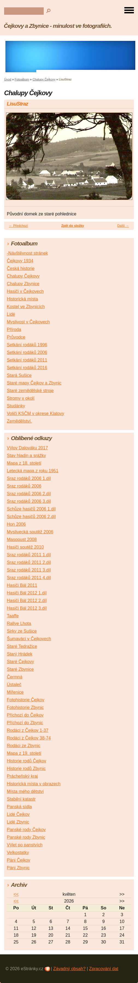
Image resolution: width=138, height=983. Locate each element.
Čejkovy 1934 (20, 260)
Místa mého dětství (25, 791)
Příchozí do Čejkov (25, 715)
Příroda (14, 329)
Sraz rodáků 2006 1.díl (29, 478)
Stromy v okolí (20, 398)
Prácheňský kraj (22, 776)
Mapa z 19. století (24, 753)
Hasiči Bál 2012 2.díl (27, 600)
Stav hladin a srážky (26, 455)
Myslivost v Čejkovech (28, 322)
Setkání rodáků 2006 (27, 352)
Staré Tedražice (22, 646)
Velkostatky (18, 852)
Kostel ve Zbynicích (26, 306)
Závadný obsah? (69, 968)
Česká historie (20, 268)
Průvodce (16, 337)
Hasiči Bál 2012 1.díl (27, 593)
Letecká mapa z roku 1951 (32, 470)
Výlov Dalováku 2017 (27, 448)
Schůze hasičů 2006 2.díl (31, 516)
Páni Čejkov (18, 860)
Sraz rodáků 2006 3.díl (29, 501)
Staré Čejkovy (20, 661)
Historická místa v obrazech (34, 783)
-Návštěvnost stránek (27, 253)
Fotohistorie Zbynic (25, 707)
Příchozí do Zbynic (25, 722)
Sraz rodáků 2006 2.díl (29, 493)
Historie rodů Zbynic (26, 768)
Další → (123, 226)
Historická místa (22, 299)
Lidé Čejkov (18, 814)
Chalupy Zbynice (23, 283)
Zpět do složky (72, 226)
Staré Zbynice (20, 669)
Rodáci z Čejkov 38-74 (29, 738)
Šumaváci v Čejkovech (29, 638)
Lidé (11, 314)
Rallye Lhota (19, 623)
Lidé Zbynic (18, 822)
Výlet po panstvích (25, 845)
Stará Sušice (19, 375)
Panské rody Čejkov (26, 829)
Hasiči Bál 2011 (22, 585)
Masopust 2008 (22, 539)
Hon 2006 (16, 524)
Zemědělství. (19, 421)
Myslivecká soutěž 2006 (30, 532)
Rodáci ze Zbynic (23, 745)
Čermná (14, 677)
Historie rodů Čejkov (26, 761)
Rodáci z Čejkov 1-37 (27, 730)
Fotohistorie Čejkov (25, 700)
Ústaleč (14, 684)
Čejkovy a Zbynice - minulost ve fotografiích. (58, 26)
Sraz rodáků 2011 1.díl (29, 554)
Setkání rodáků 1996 (27, 344)
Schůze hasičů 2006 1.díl (31, 509)
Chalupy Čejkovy (44, 79)
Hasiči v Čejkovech (25, 291)
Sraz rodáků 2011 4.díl (29, 577)
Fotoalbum (22, 79)
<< (16, 894)
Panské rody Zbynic (26, 837)
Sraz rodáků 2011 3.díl (29, 570)
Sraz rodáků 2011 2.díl (29, 562)
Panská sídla (19, 806)
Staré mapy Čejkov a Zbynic (34, 383)
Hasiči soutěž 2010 (25, 547)
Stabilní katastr (21, 799)
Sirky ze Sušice (22, 631)
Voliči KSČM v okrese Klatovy (35, 413)
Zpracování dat (103, 968)
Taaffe (13, 616)
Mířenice (15, 692)
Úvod (7, 79)
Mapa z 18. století (24, 463)
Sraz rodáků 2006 (24, 486)
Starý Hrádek (19, 654)
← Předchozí (18, 226)
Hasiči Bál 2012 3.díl (27, 608)
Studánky (16, 406)
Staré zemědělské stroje (30, 390)
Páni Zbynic (18, 867)
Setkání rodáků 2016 (27, 367)
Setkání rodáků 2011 (27, 360)
